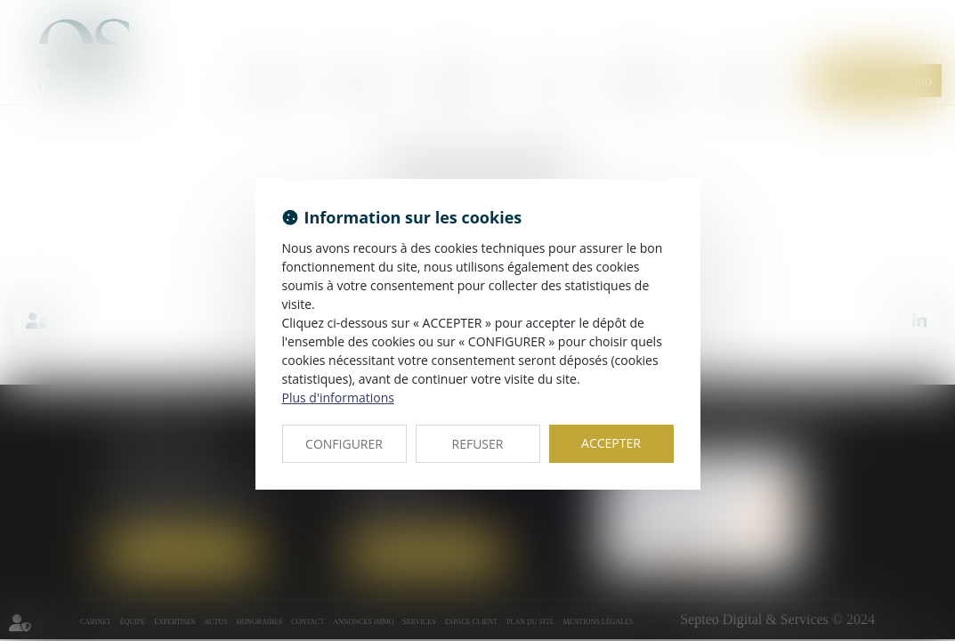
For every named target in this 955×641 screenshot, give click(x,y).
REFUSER (478, 443)
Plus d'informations (338, 397)
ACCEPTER (611, 442)
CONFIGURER (344, 443)
